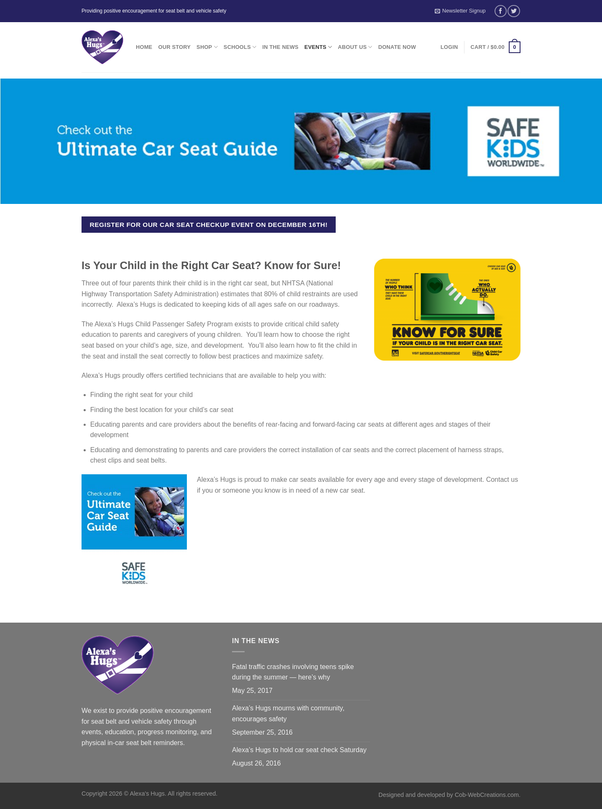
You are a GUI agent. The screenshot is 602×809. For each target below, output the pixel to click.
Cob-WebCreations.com (487, 794)
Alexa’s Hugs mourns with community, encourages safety (288, 714)
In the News (280, 47)
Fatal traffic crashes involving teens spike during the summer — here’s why (293, 672)
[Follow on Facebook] (501, 11)
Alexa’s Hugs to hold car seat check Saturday (299, 749)
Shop (207, 47)
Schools (240, 47)
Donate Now (397, 47)
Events (318, 47)
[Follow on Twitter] (514, 11)
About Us (355, 47)
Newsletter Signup (460, 11)
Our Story (174, 47)
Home (144, 47)
